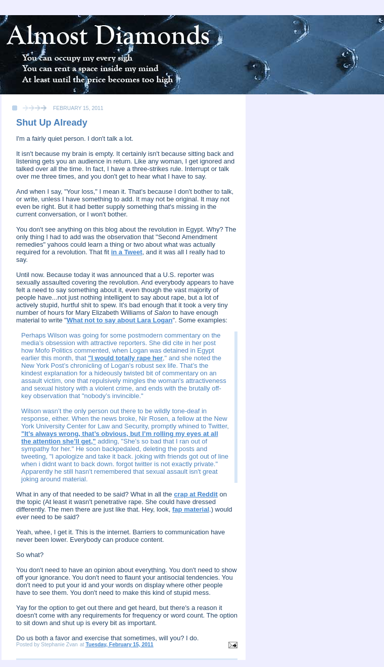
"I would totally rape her (125, 358)
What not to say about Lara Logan (119, 320)
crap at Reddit (196, 494)
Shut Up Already (51, 123)
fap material (190, 509)
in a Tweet (126, 252)
